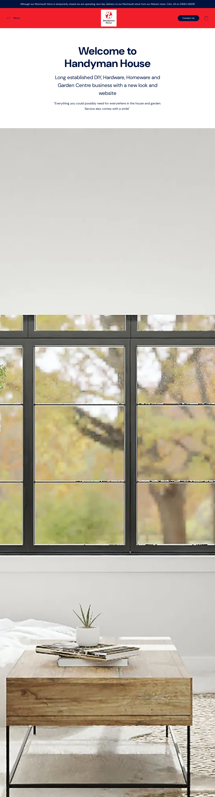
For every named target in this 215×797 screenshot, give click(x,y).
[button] (109, 18)
